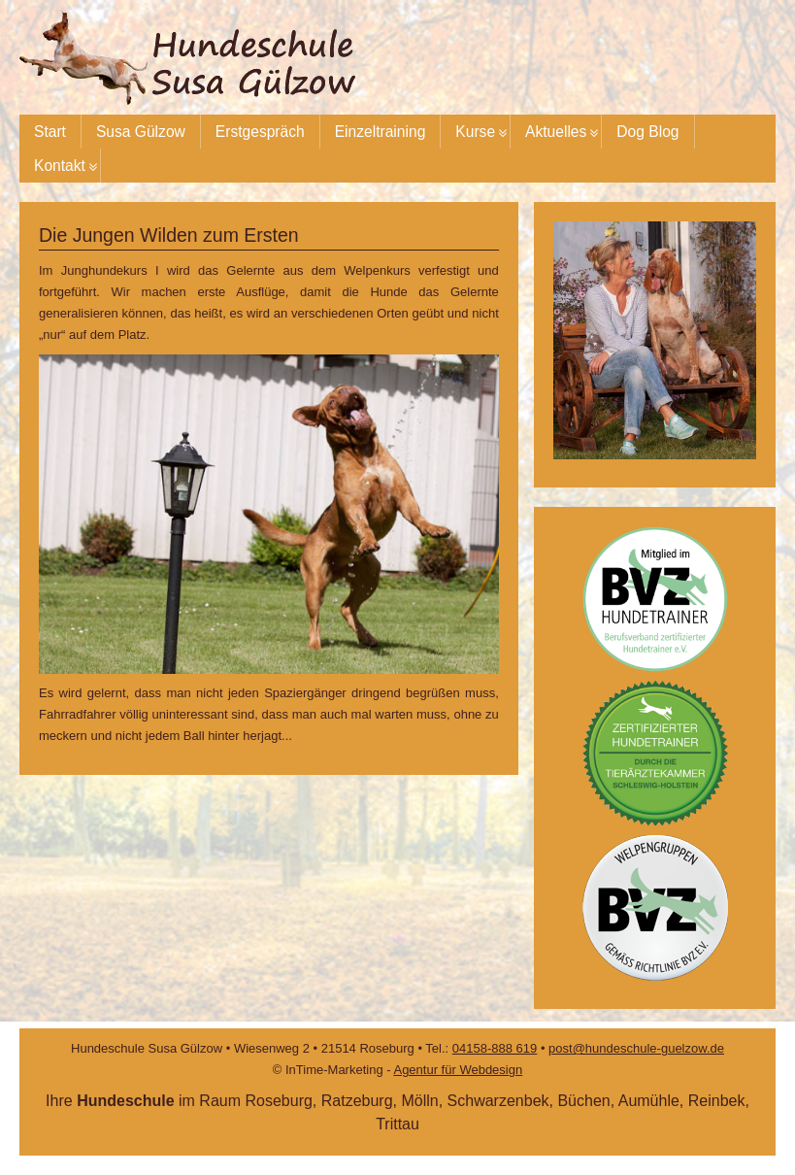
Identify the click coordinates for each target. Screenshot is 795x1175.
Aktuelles (555, 131)
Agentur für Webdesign (457, 1069)
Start (50, 131)
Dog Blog (647, 131)
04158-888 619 (494, 1048)
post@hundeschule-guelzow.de (636, 1048)
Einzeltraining (380, 131)
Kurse (475, 131)
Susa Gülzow (140, 131)
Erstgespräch (260, 131)
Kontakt (59, 165)
